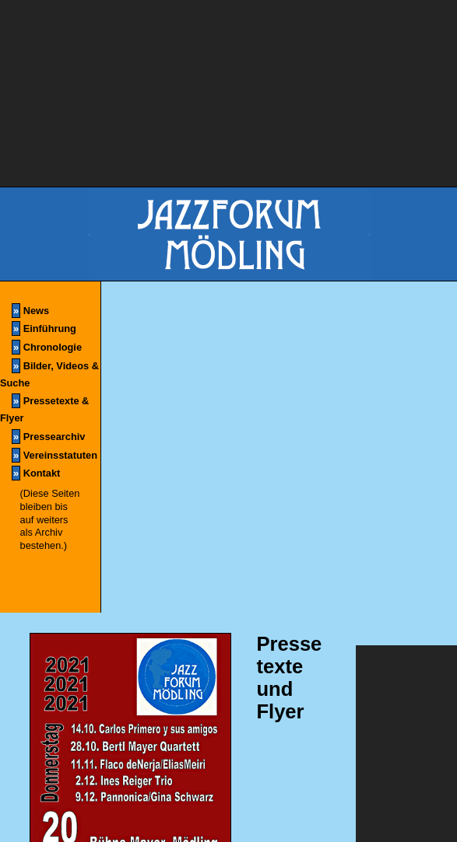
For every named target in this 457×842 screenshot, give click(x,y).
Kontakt (36, 473)
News (30, 310)
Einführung (44, 328)
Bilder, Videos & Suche (49, 373)
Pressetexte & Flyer (44, 408)
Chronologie (47, 347)
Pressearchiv (48, 436)
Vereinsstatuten (54, 455)
